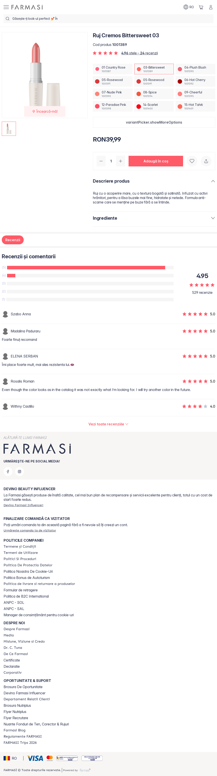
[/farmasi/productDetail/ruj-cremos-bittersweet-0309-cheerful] (195, 94)
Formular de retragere (21, 590)
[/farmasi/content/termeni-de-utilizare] (21, 553)
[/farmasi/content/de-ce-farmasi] (16, 654)
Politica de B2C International (26, 596)
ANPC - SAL (14, 608)
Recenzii (12, 240)
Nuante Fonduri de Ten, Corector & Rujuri (36, 724)
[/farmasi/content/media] (9, 635)
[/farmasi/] (27, 7)
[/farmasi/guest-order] (30, 530)
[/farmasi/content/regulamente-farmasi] (23, 736)
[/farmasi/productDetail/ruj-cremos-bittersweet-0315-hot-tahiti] (195, 106)
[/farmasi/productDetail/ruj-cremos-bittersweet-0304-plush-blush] (195, 69)
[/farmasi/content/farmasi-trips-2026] (20, 742)
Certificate (12, 660)
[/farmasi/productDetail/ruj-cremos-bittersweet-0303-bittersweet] (154, 69)
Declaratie (12, 666)
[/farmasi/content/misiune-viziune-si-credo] (24, 641)
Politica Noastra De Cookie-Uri (28, 571)
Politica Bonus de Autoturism (27, 577)
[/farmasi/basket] (201, 7)
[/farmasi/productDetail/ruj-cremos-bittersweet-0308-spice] (154, 94)
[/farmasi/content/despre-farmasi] (16, 629)
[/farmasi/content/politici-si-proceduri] (20, 559)
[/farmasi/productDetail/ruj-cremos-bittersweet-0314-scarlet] (154, 106)
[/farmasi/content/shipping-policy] (39, 584)
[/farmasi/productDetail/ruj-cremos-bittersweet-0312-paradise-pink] (113, 106)
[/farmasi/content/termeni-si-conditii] (20, 546)
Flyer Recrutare (16, 718)
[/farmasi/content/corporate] (13, 672)
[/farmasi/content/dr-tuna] (13, 648)
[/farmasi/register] (23, 505)
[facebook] (8, 471)
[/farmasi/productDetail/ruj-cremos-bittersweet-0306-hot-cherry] (195, 81)
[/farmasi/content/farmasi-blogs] (14, 730)
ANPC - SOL (14, 602)
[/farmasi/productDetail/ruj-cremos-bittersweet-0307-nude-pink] (113, 94)
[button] (154, 122)
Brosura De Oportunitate (23, 687)
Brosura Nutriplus (17, 705)
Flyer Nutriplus (15, 711)
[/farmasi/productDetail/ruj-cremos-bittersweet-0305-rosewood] (113, 81)
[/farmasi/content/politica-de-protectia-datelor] (28, 565)
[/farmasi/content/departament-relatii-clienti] (27, 699)
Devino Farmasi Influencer (24, 693)
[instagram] (19, 471)
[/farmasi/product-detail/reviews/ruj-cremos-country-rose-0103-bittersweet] (108, 424)
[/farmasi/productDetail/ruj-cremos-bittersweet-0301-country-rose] (113, 69)
